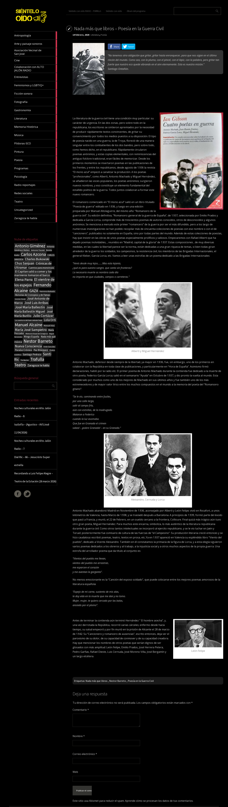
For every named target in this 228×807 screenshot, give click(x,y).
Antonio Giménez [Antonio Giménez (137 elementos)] (30, 246)
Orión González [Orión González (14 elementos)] (49, 347)
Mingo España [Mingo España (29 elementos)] (31, 336)
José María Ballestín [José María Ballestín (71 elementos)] (30, 307)
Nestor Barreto (117, 680)
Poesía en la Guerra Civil (141, 680)
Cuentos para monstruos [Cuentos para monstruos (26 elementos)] (41, 267)
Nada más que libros (96, 680)
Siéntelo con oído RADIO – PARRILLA (85, 11)
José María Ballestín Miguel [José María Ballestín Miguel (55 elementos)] (33, 309)
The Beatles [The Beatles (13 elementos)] (25, 360)
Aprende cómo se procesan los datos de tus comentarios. (159, 797)
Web (75, 772)
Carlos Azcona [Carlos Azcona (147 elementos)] (33, 254)
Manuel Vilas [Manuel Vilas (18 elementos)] (49, 325)
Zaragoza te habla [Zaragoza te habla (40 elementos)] (38, 365)
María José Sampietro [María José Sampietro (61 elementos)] (31, 330)
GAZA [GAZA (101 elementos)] (33, 290)
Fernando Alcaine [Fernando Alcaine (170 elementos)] (32, 287)
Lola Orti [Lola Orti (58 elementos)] (50, 320)
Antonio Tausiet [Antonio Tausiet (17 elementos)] (38, 250)
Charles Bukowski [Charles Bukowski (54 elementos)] (37, 259)
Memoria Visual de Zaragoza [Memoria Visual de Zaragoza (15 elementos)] (37, 334)
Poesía (104, 34)
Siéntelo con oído (114, 11)
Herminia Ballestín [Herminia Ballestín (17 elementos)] (47, 291)
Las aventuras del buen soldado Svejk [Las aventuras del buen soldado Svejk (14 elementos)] (28, 320)
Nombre (79, 736)
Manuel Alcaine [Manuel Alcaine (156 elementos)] (28, 325)
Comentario (81, 709)
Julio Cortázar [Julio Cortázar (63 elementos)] (43, 316)
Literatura (95, 34)
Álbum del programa (136, 11)
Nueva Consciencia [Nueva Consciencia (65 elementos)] (28, 346)
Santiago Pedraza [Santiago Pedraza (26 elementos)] (32, 354)
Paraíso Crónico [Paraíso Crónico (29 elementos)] (23, 350)
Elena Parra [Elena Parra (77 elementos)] (24, 279)
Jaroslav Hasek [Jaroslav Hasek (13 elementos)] (20, 299)
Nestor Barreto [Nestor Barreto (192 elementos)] (38, 341)
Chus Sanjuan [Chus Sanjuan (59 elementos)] (24, 263)
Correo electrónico (85, 754)
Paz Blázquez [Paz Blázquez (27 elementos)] (41, 350)
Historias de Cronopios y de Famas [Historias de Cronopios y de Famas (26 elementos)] (32, 294)
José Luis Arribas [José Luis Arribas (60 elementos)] (36, 303)
